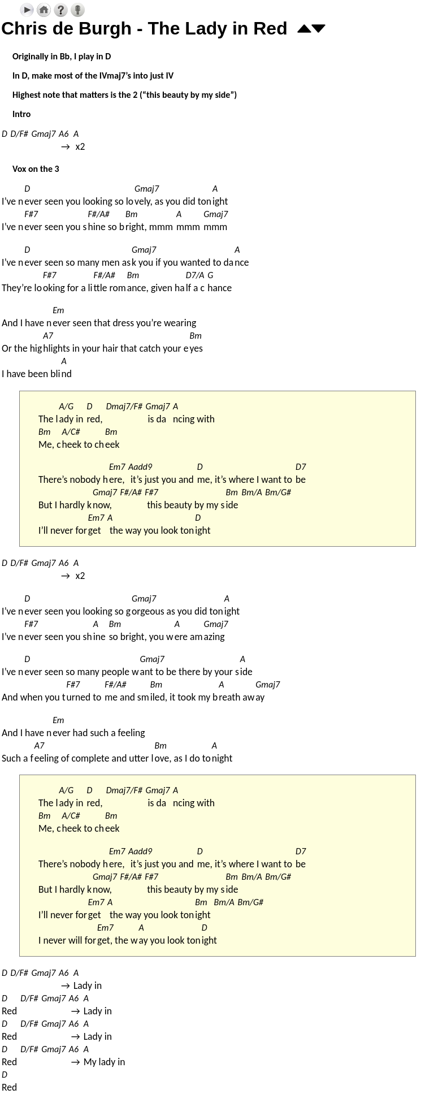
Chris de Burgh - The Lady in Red (144, 28)
